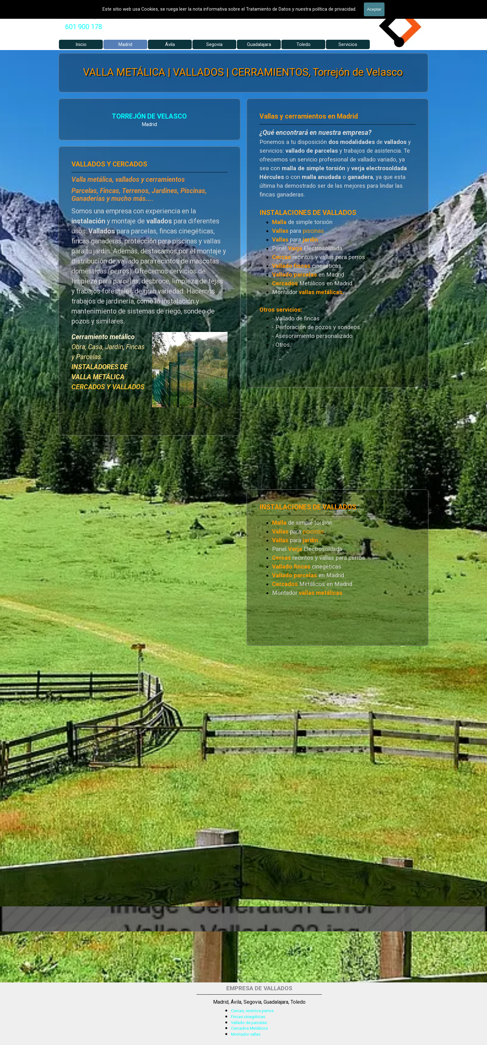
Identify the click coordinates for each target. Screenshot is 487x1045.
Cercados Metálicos (249, 1028)
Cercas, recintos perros (252, 1010)
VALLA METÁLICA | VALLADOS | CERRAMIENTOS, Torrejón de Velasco (243, 72)
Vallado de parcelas (249, 1022)
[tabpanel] (83, 27)
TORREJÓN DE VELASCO (149, 116)
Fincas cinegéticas (248, 1016)
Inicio (81, 44)
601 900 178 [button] (83, 27)
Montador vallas (245, 1034)
